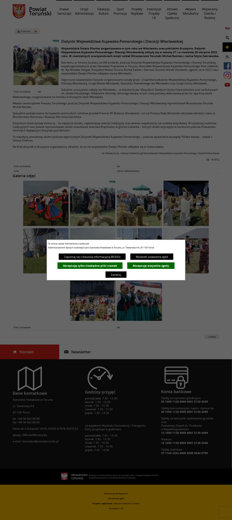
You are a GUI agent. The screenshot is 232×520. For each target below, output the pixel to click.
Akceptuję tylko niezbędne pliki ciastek (90, 266)
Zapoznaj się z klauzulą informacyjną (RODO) (92, 257)
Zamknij (116, 274)
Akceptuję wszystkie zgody (151, 266)
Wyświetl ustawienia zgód (152, 257)
